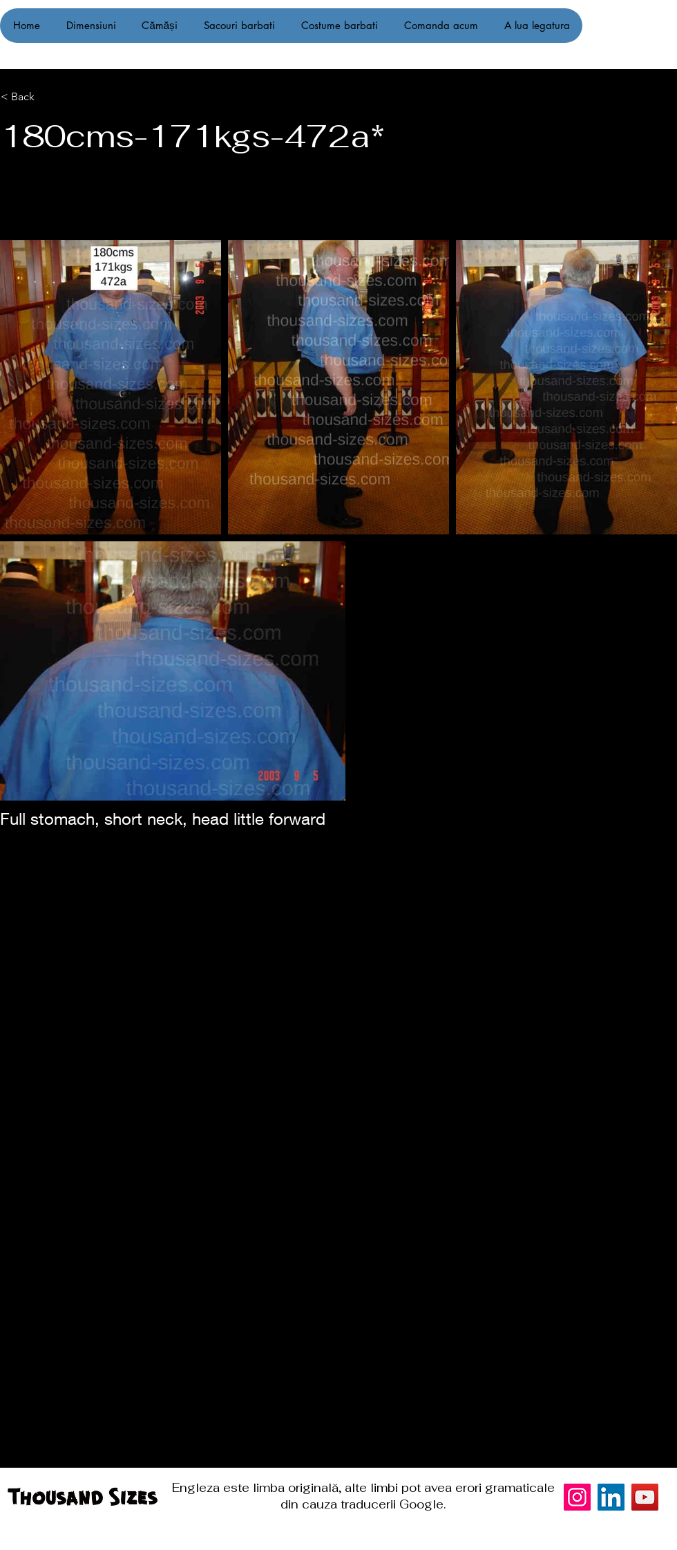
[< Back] (71, 96)
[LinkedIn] (611, 1497)
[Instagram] (648, 775)
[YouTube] (644, 1497)
